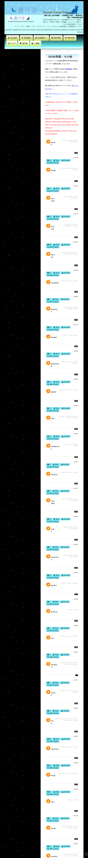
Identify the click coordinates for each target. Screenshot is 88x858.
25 (50, 327)
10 (50, 792)
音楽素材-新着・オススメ (60, 51)
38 (50, 244)
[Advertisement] (46, 48)
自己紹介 (13, 38)
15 (50, 382)
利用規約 (27, 38)
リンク (13, 43)
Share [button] (57, 160)
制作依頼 (71, 38)
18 (50, 272)
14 (50, 765)
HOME (47, 51)
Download (66, 160)
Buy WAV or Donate (52, 162)
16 (50, 353)
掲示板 (25, 43)
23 (50, 160)
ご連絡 (36, 43)
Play (48, 142)
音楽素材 (42, 38)
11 (50, 408)
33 (50, 216)
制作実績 (57, 38)
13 (50, 188)
